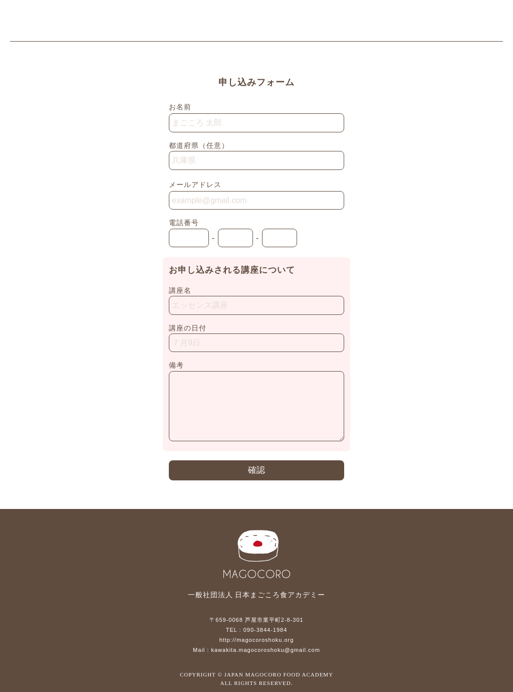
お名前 (180, 107)
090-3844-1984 (265, 630)
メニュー (490, 23)
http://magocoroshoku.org (256, 640)
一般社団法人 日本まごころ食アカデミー (65, 23)
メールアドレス (195, 185)
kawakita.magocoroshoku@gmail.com (265, 650)
